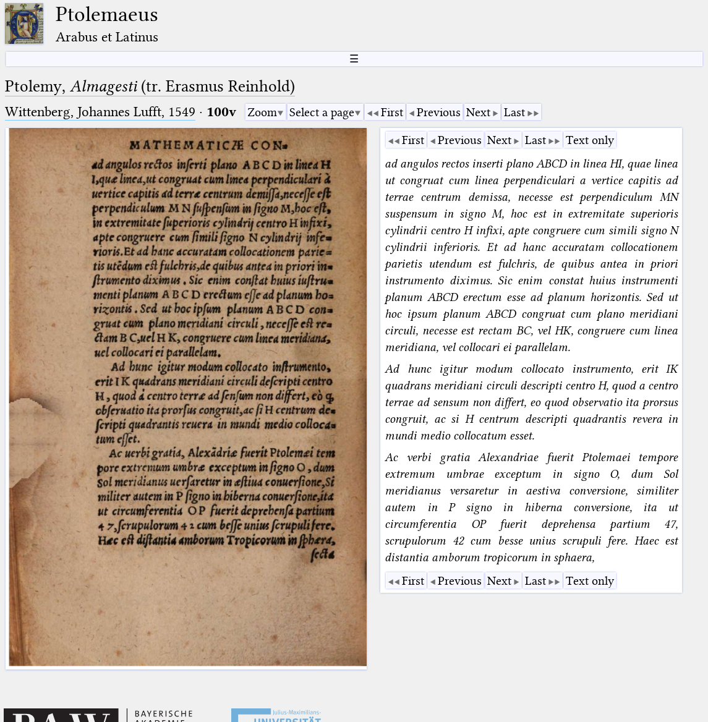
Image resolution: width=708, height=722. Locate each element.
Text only (590, 140)
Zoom (262, 112)
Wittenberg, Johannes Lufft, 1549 (100, 111)
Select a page (321, 112)
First (392, 112)
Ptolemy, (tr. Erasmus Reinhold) (150, 86)
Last (514, 112)
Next (478, 112)
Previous (439, 112)
